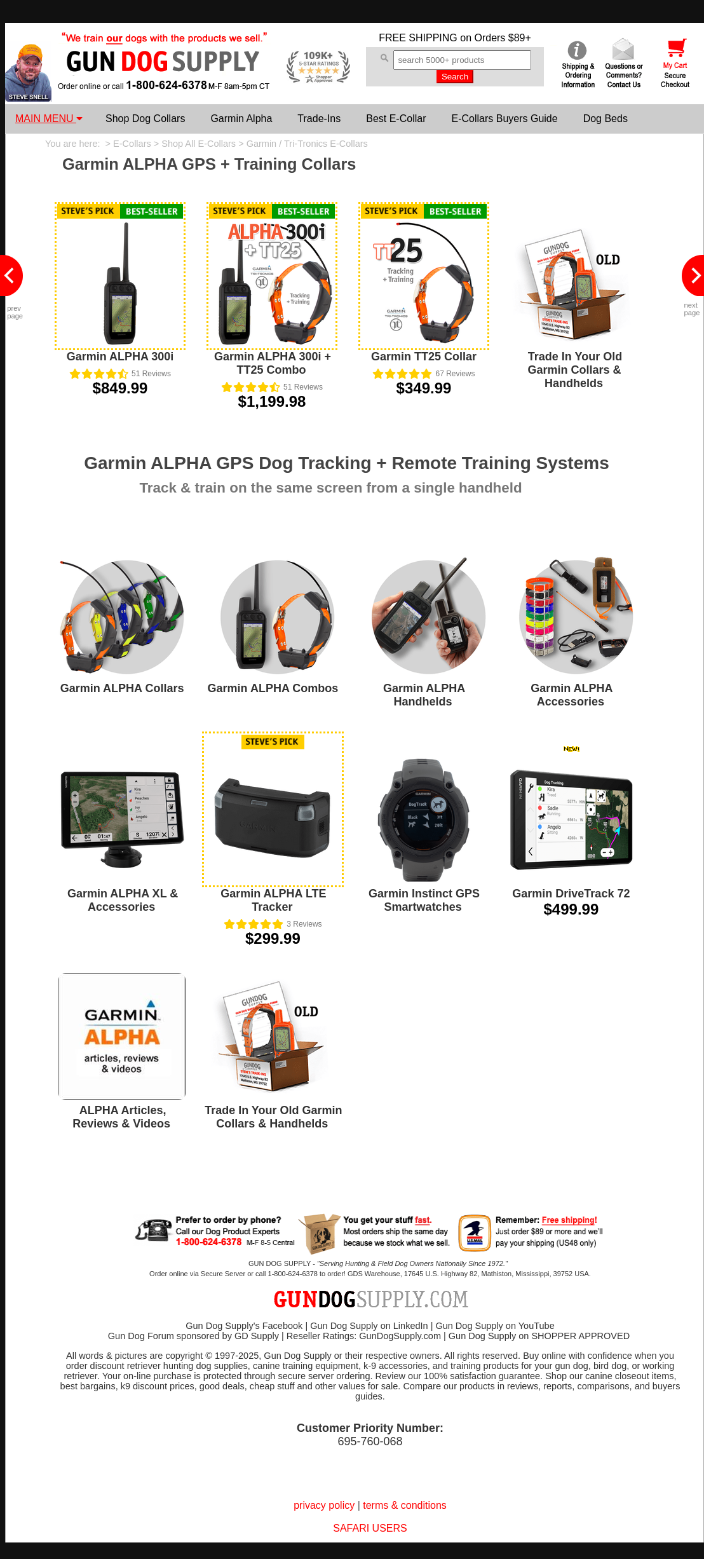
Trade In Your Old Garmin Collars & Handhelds (574, 370)
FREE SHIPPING (418, 37)
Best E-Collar (396, 118)
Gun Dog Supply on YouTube (494, 1326)
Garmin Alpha (241, 118)
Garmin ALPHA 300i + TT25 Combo (272, 363)
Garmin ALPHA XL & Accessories (122, 900)
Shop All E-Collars (198, 144)
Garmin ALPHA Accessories (572, 695)
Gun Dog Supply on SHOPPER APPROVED (539, 1336)
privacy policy (324, 1505)
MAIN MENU (49, 118)
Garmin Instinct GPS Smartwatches (424, 900)
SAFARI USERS (370, 1528)
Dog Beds (605, 118)
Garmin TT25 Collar (424, 356)
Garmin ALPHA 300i (120, 356)
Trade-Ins (319, 118)
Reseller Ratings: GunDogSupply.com (364, 1336)
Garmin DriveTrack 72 (571, 893)
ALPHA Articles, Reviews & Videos (121, 1117)
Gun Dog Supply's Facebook (244, 1326)
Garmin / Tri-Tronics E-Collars (307, 144)
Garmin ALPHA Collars (122, 688)
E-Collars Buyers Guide (504, 118)
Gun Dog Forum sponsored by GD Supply (193, 1336)
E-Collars (132, 144)
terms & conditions (405, 1505)
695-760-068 (369, 1441)
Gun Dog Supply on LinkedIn (369, 1326)
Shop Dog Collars (145, 118)
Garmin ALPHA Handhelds (424, 695)
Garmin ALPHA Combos (273, 688)
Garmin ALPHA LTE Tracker (273, 900)
